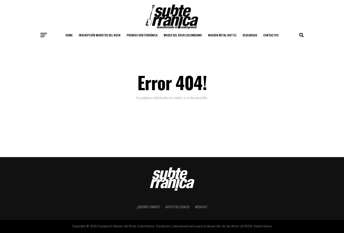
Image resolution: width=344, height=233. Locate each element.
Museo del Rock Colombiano (183, 35)
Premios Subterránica (142, 35)
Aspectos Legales (177, 206)
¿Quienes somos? (148, 206)
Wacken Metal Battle (222, 35)
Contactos (270, 35)
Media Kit (201, 206)
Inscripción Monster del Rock (99, 35)
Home (69, 35)
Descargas (250, 35)
